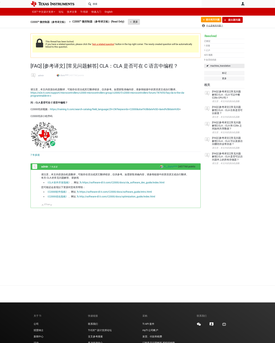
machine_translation (220, 65)
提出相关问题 (211, 19)
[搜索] (144, 4)
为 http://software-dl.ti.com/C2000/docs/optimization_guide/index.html (115, 196)
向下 (51, 205)
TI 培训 (81, 11)
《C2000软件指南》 (57, 191)
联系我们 (93, 323)
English (104, 11)
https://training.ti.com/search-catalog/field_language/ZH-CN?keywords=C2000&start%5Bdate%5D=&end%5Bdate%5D (114, 109)
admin (41, 75)
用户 (242, 3)
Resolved (210, 36)
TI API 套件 (148, 323)
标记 (224, 73)
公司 (36, 323)
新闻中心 (38, 336)
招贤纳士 (38, 330)
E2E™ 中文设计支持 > (42, 11)
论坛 (59, 11)
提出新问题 (234, 19)
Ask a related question (103, 44)
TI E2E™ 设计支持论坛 (100, 330)
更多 (137, 21)
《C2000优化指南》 (57, 196)
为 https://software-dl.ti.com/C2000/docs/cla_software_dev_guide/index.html (121, 182)
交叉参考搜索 (95, 336)
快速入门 (92, 11)
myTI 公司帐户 (150, 330)
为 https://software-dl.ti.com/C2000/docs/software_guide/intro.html (114, 191)
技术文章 (69, 11)
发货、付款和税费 (152, 336)
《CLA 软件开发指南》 (58, 182)
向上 (42, 205)
